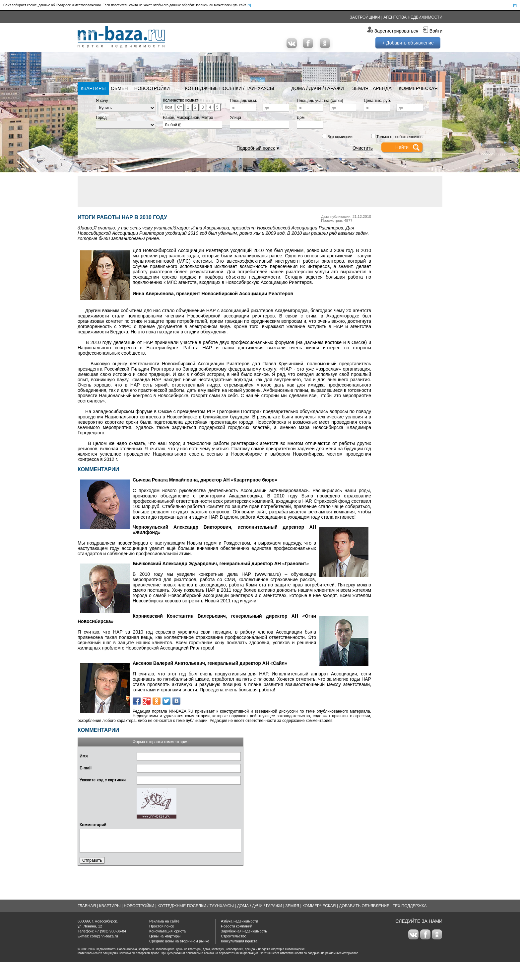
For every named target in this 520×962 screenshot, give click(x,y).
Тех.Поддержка (410, 906)
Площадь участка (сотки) (320, 100)
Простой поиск (161, 926)
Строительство (233, 936)
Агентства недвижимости (412, 17)
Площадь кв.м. (243, 100)
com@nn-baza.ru (104, 936)
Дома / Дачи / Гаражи (317, 88)
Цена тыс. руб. (377, 100)
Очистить (363, 148)
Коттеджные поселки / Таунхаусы (229, 88)
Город (101, 117)
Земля (360, 88)
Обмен (119, 88)
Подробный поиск (255, 148)
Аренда (382, 88)
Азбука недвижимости (239, 921)
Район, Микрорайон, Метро (188, 117)
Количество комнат (180, 100)
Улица (235, 117)
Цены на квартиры (164, 936)
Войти (435, 31)
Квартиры (93, 88)
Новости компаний (236, 926)
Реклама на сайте (164, 921)
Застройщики (365, 17)
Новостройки (152, 88)
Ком (168, 107)
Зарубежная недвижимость (244, 931)
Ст (179, 107)
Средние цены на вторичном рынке (179, 941)
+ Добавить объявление (408, 42)
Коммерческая (418, 88)
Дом (300, 117)
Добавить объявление (364, 906)
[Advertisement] (260, 191)
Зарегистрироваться (396, 31)
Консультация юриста (167, 931)
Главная (87, 906)
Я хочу (102, 100)
